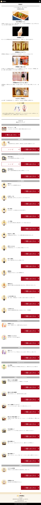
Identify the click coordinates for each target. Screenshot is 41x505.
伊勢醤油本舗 (3, 1)
